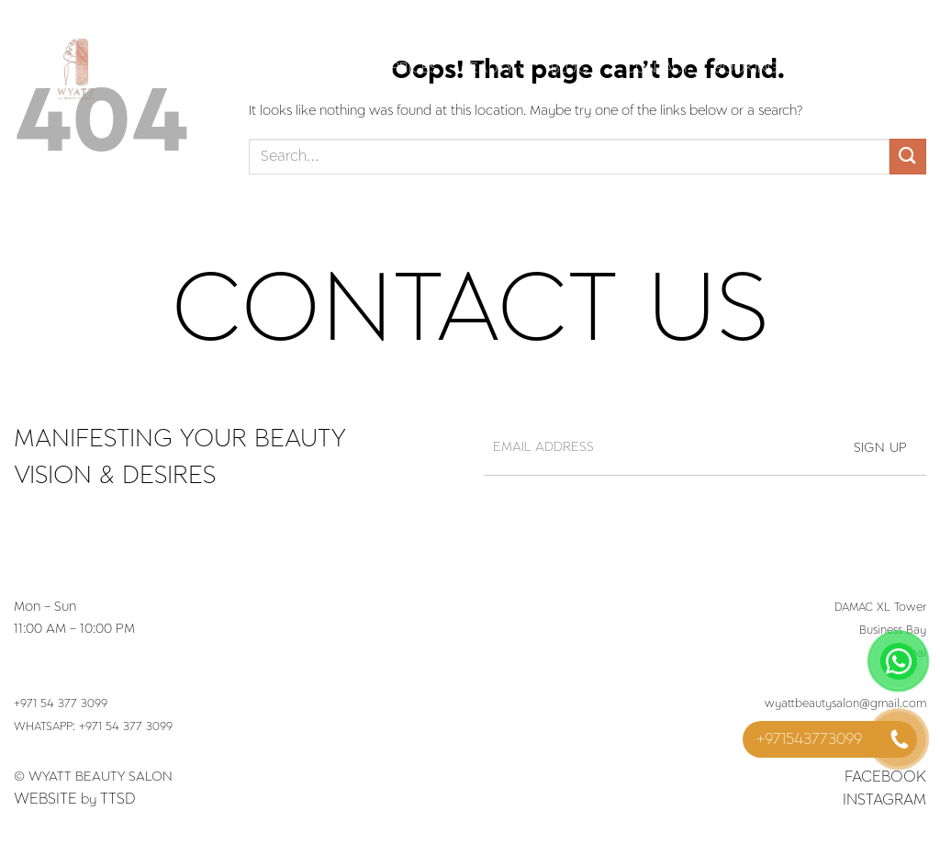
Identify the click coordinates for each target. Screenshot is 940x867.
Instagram (884, 800)
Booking (746, 68)
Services (329, 68)
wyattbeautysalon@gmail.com (845, 704)
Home (246, 68)
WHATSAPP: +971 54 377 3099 (93, 727)
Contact (657, 68)
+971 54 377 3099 (60, 704)
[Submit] (908, 157)
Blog (576, 68)
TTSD (118, 799)
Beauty (494, 68)
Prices (414, 68)
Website (45, 799)
